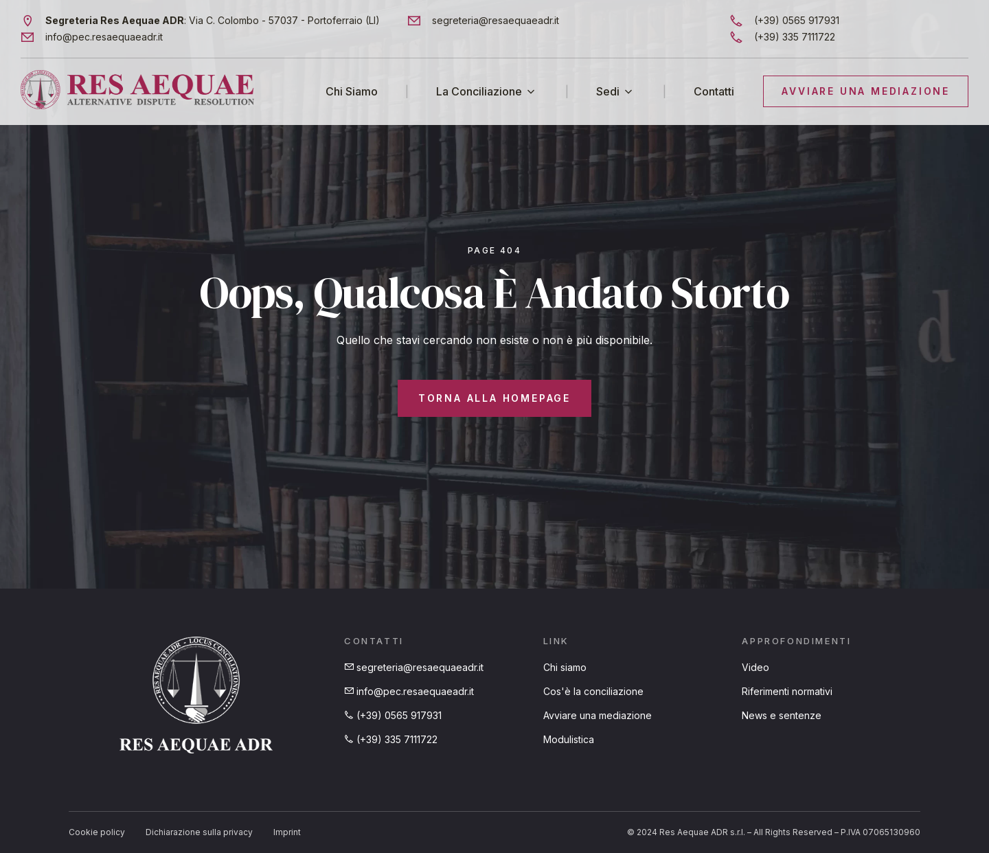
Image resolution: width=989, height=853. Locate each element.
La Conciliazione (479, 91)
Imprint (287, 832)
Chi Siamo (352, 91)
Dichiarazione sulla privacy (199, 832)
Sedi (607, 91)
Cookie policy (97, 832)
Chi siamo (565, 667)
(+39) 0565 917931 (393, 715)
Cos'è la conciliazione (593, 691)
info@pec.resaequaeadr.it (409, 691)
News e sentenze (781, 715)
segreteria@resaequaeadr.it (414, 667)
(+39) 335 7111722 (390, 739)
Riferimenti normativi (787, 691)
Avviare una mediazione (597, 715)
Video (755, 667)
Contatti (714, 91)
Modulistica (568, 739)
